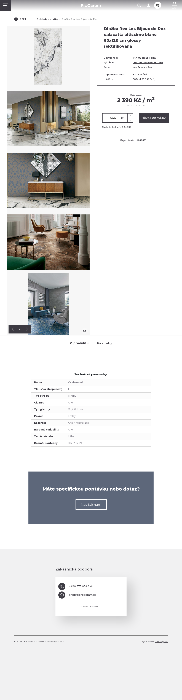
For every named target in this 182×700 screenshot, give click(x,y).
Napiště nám (91, 504)
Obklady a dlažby (47, 19)
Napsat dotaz (89, 606)
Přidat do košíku (154, 117)
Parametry (104, 343)
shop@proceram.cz (77, 595)
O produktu (79, 343)
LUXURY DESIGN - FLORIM (148, 62)
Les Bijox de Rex (142, 67)
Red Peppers (161, 641)
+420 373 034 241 (75, 586)
